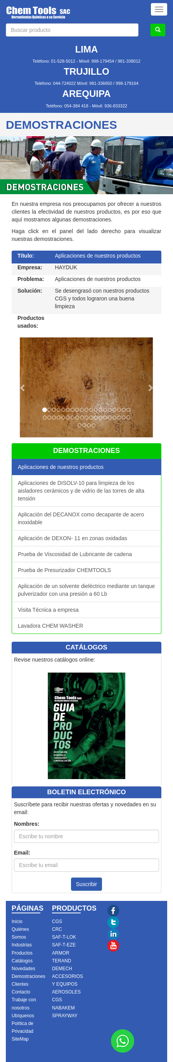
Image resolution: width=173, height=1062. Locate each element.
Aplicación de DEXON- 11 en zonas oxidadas (72, 538)
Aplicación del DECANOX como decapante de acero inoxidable (81, 518)
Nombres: (26, 824)
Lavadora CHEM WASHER (50, 626)
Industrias (22, 945)
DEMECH (62, 968)
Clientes (20, 984)
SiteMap (20, 1039)
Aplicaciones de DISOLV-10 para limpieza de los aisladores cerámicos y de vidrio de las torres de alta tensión (81, 491)
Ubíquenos (23, 1015)
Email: (22, 853)
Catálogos (22, 961)
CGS (57, 921)
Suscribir (86, 884)
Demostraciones (28, 976)
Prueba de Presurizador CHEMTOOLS (64, 570)
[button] (23, 387)
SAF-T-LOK (64, 937)
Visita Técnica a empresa (48, 610)
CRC (57, 929)
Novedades (23, 968)
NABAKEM (63, 1008)
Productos (22, 953)
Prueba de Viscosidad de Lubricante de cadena (75, 554)
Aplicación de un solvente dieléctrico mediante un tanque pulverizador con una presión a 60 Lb (86, 590)
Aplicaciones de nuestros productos (61, 467)
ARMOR (60, 953)
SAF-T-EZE (64, 945)
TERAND (61, 961)
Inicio (17, 921)
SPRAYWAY (65, 1015)
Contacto (21, 992)
